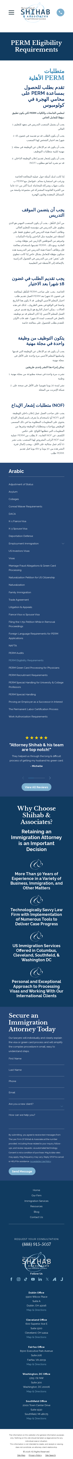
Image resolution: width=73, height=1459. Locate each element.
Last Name (15, 1070)
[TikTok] (25, 1279)
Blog (36, 1212)
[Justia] (61, 1279)
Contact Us (36, 1217)
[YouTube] (33, 1279)
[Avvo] (54, 1279)
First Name (15, 1058)
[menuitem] (36, 484)
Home (36, 1190)
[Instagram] (18, 1279)
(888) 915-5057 (36, 1244)
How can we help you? (22, 1115)
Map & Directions (36, 1310)
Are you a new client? (21, 1104)
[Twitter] (47, 1279)
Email (12, 1092)
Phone (12, 1081)
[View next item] (50, 778)
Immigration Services (36, 1201)
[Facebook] (11, 1279)
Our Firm (36, 1195)
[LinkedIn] (40, 1279)
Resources (36, 1206)
